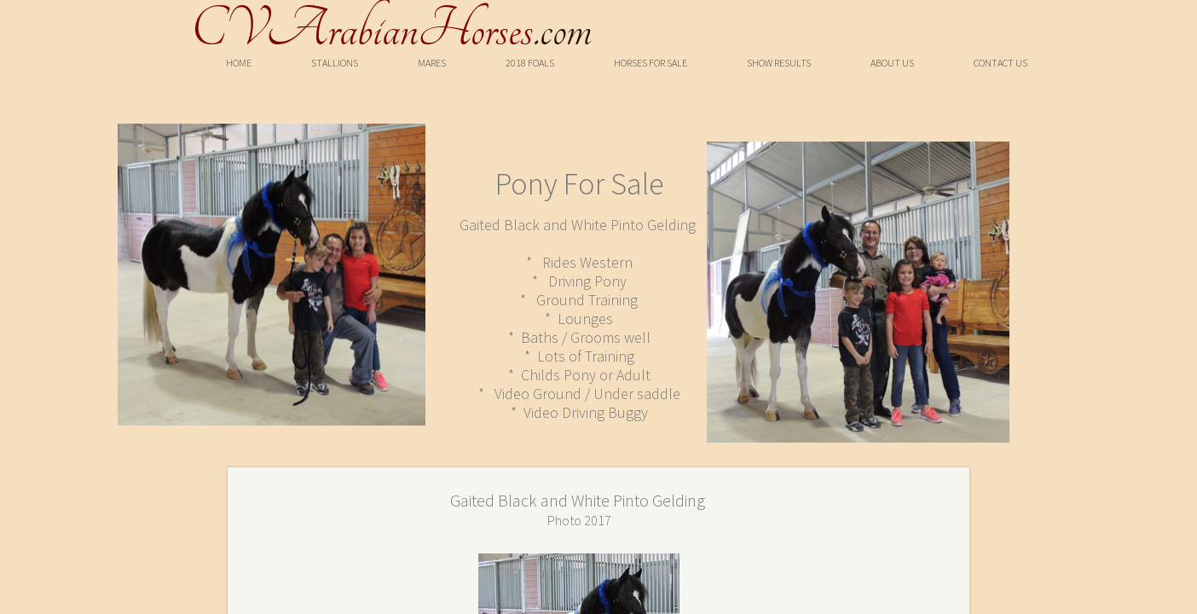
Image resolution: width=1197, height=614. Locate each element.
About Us (892, 62)
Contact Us (1000, 62)
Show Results (779, 62)
